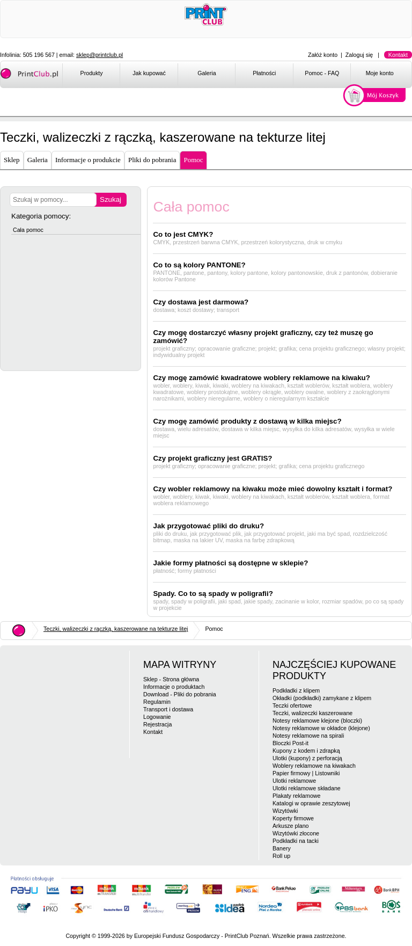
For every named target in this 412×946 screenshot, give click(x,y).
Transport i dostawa (168, 709)
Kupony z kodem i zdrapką (306, 750)
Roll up (281, 856)
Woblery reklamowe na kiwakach (314, 765)
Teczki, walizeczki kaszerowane (312, 713)
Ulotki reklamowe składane (307, 788)
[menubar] (236, 75)
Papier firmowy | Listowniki (306, 773)
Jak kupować (149, 73)
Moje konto (380, 73)
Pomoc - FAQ (322, 73)
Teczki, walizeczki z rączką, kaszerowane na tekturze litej (115, 628)
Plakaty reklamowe (296, 795)
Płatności (264, 73)
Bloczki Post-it (290, 743)
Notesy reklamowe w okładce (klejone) (321, 728)
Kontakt (398, 55)
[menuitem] (91, 75)
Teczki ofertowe (292, 705)
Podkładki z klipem (296, 690)
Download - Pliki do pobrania (179, 694)
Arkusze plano (291, 826)
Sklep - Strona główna (171, 679)
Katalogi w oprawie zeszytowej (311, 803)
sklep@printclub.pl (99, 55)
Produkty (91, 73)
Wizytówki (285, 810)
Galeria (206, 73)
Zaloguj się (359, 55)
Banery (282, 848)
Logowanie (157, 717)
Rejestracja (157, 724)
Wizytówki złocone (296, 833)
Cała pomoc (28, 230)
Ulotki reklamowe (294, 780)
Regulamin (157, 701)
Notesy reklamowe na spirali (308, 735)
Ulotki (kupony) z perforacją (307, 758)
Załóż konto (322, 55)
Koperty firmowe (293, 818)
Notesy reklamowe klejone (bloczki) (317, 720)
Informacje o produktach (173, 686)
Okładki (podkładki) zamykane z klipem (322, 698)
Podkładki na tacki (296, 841)
